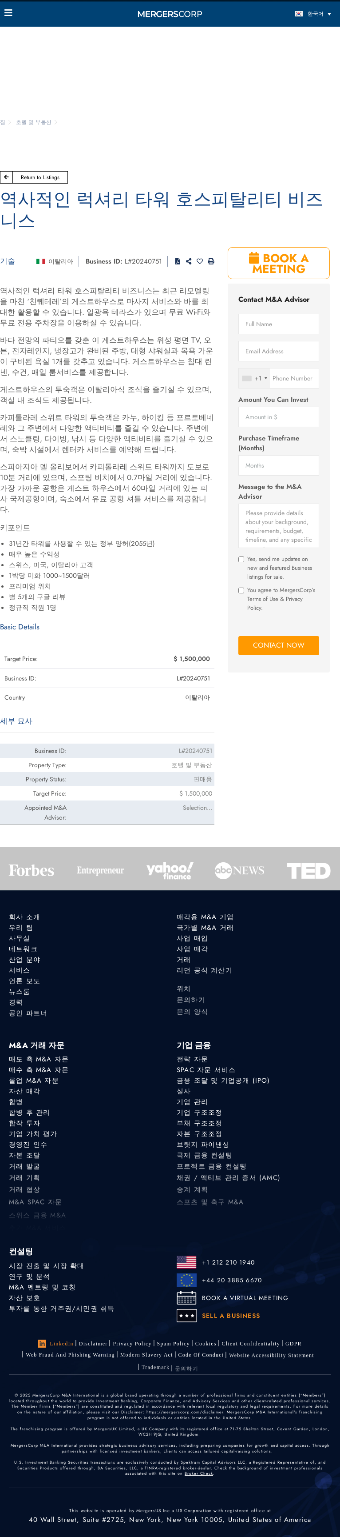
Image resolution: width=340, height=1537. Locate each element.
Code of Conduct (201, 1361)
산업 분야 (24, 959)
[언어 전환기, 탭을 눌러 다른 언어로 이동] (294, 13)
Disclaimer (93, 1344)
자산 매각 (24, 1091)
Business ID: (104, 261)
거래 (184, 959)
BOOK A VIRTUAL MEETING (245, 1297)
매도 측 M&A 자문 (39, 1059)
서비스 (20, 970)
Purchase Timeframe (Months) (268, 443)
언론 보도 (24, 981)
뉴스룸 (20, 993)
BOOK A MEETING (279, 263)
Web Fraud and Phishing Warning (70, 1357)
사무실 (20, 938)
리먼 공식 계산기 (205, 970)
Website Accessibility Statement (271, 1364)
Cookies (206, 1344)
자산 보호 (24, 1297)
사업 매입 (192, 938)
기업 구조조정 (199, 1113)
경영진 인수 (28, 1147)
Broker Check (199, 1473)
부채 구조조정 (199, 1124)
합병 (16, 1101)
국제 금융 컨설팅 (205, 1160)
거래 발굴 (24, 1173)
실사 (184, 1091)
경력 (16, 1005)
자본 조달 (24, 1160)
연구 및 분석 (29, 1276)
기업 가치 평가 (33, 1135)
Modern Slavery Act (146, 1359)
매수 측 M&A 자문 (39, 1069)
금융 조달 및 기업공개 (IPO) (223, 1080)
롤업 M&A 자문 (34, 1080)
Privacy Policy (132, 1344)
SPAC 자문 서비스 (206, 1069)
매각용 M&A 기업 (205, 917)
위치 (184, 995)
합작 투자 (24, 1124)
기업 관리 (192, 1101)
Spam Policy (173, 1344)
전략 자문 (192, 1059)
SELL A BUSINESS (231, 1315)
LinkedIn (56, 1344)
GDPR (293, 1344)
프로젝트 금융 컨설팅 (212, 1173)
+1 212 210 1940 (228, 1262)
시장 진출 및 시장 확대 (47, 1265)
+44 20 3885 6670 (232, 1280)
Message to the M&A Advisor (270, 491)
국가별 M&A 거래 (205, 927)
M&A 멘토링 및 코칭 (42, 1287)
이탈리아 (60, 261)
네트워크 (23, 949)
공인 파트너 (28, 1018)
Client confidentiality (251, 1344)
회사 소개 (24, 917)
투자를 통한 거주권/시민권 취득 (62, 1308)
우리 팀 (21, 927)
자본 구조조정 (199, 1135)
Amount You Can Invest (273, 399)
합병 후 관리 (29, 1113)
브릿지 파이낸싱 (203, 1147)
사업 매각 (192, 949)
